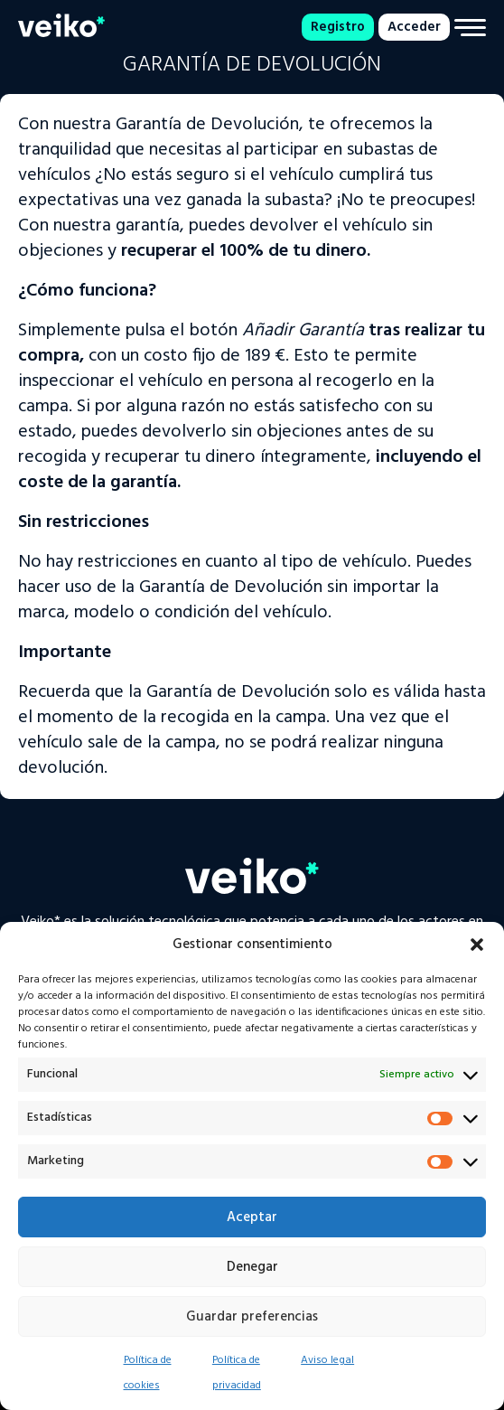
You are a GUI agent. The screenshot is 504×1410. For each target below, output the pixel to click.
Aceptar (252, 1217)
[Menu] (470, 27)
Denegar (252, 1267)
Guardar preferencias (252, 1317)
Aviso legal (327, 1360)
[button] (477, 944)
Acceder (414, 27)
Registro (338, 27)
